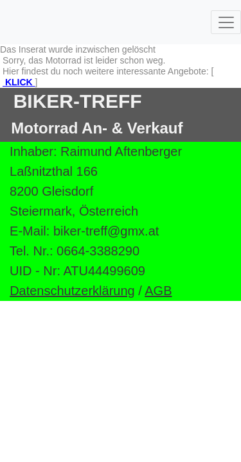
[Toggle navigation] (226, 22)
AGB (158, 291)
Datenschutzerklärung (72, 291)
